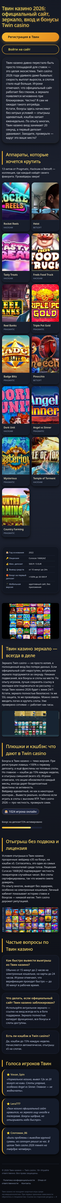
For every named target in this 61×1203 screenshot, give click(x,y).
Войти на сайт (19, 49)
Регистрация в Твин (23, 37)
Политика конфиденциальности (19, 1180)
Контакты (26, 1183)
